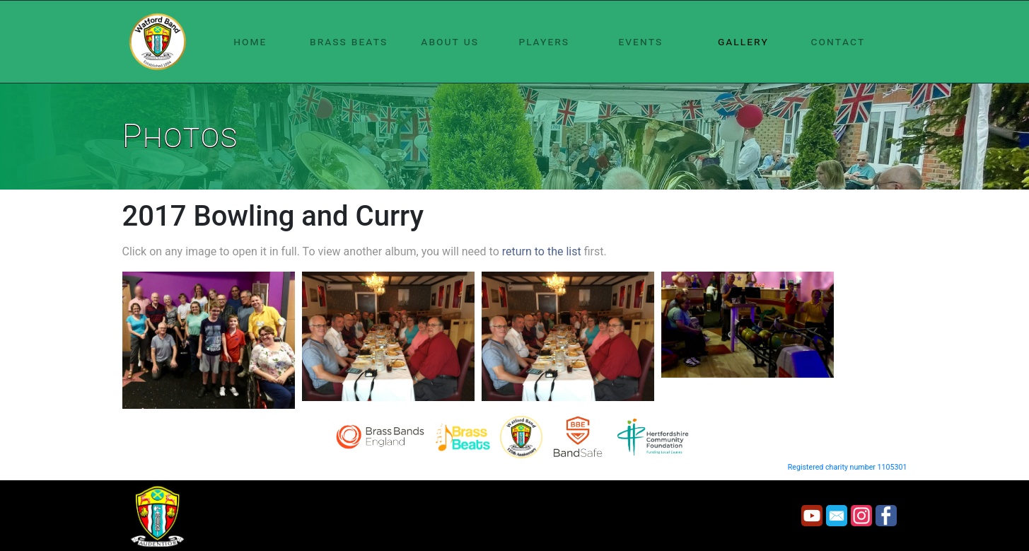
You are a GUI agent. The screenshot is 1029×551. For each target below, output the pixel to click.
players (543, 41)
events (640, 41)
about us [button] (450, 41)
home (250, 41)
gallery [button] (743, 41)
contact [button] (838, 41)
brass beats (349, 41)
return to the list (541, 251)
